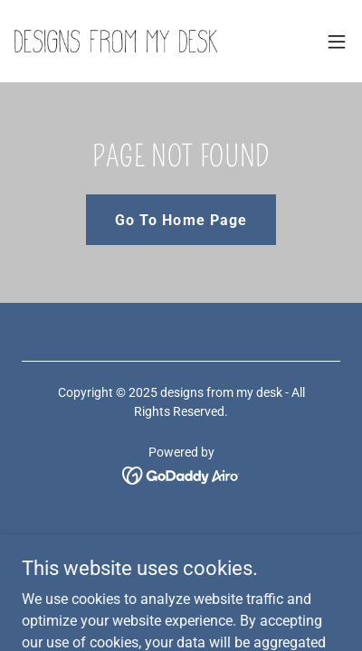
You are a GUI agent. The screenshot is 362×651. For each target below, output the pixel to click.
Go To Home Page (180, 220)
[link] (115, 41)
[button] (337, 42)
